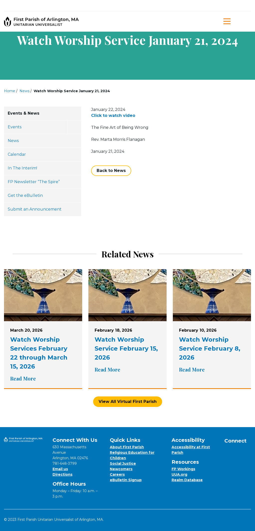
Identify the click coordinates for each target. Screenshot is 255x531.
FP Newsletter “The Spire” (34, 181)
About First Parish (127, 447)
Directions (62, 474)
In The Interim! (22, 168)
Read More (43, 378)
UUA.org (179, 474)
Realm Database (187, 480)
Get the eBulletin (25, 195)
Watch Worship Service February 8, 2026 (209, 348)
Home (9, 91)
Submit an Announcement (35, 209)
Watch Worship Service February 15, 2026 (126, 348)
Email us (60, 469)
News (24, 91)
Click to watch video (113, 115)
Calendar (17, 154)
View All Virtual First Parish (128, 401)
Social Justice (123, 463)
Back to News (111, 170)
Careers (117, 474)
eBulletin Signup (126, 480)
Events (14, 127)
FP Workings (183, 469)
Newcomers (121, 469)
